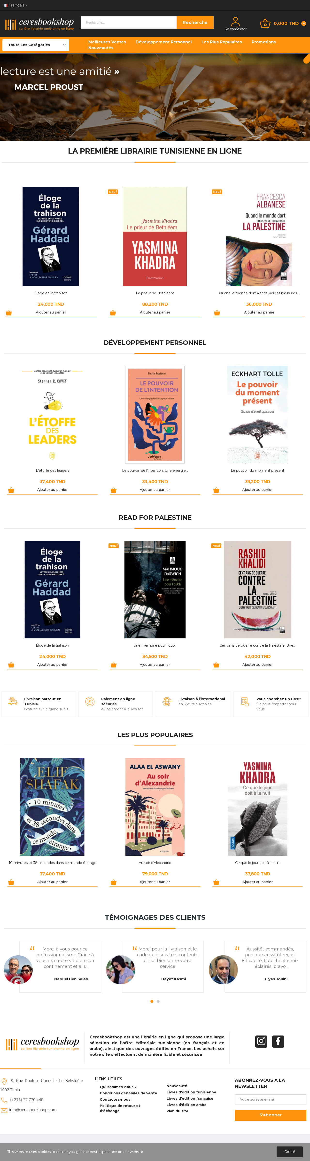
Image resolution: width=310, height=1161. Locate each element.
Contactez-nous (115, 1099)
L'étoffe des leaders (52, 470)
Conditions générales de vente (128, 1093)
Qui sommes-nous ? (118, 1087)
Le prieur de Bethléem (155, 293)
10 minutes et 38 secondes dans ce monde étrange (52, 863)
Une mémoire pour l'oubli (154, 645)
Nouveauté (177, 1086)
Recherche (195, 22)
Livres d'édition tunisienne (191, 1092)
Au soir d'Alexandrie (155, 863)
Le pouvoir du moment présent (257, 470)
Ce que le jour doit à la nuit (257, 863)
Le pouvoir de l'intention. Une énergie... (155, 470)
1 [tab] (151, 1001)
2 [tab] (158, 1001)
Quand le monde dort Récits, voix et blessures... (259, 293)
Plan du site (177, 1111)
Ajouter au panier (51, 312)
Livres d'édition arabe (187, 1105)
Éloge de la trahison (51, 293)
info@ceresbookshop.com (32, 1109)
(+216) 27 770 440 (26, 1099)
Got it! (289, 1152)
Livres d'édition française (190, 1098)
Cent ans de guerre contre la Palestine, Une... (257, 645)
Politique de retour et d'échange (120, 1108)
